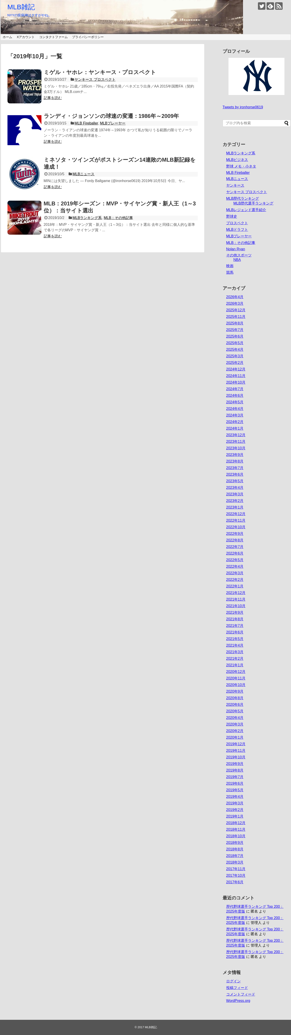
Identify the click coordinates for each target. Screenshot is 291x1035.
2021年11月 (235, 599)
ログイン (233, 981)
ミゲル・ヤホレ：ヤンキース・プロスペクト (100, 72)
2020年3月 (235, 724)
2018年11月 (235, 829)
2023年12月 (235, 435)
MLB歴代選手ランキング (253, 203)
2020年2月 (235, 731)
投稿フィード (237, 988)
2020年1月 (235, 737)
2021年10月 (235, 606)
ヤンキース (235, 185)
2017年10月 (235, 875)
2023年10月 (235, 448)
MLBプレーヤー (112, 123)
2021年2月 (235, 658)
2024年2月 (235, 422)
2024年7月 (235, 389)
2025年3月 (235, 356)
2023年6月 (235, 474)
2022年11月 (235, 520)
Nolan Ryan (235, 249)
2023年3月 (235, 494)
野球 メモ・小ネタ (241, 166)
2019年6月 (235, 783)
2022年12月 (235, 514)
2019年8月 (235, 770)
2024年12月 (235, 369)
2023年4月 (235, 487)
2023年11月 (235, 441)
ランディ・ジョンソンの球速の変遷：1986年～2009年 (111, 116)
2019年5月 (235, 790)
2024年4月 (235, 409)
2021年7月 (235, 626)
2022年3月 (235, 573)
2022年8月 (235, 540)
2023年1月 (235, 507)
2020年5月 (235, 711)
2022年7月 (235, 547)
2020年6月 (235, 704)
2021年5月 (235, 639)
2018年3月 (235, 862)
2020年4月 (235, 718)
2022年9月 (235, 534)
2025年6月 (235, 336)
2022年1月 (235, 586)
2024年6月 (235, 395)
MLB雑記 (21, 7)
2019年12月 (235, 744)
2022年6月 (235, 553)
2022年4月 (235, 566)
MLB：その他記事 (118, 218)
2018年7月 (235, 856)
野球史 (231, 216)
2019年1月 (235, 816)
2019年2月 (235, 810)
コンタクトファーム (53, 37)
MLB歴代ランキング (242, 198)
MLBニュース (83, 174)
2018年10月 (235, 836)
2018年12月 (235, 823)
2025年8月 (235, 323)
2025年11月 (235, 317)
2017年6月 (235, 882)
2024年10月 (235, 382)
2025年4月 (235, 349)
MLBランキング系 (87, 218)
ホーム (7, 37)
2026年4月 (235, 297)
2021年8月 (235, 619)
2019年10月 (235, 757)
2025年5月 (235, 343)
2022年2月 (235, 580)
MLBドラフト (237, 229)
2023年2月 (235, 501)
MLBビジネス (237, 160)
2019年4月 (235, 797)
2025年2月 (235, 363)
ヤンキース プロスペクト (95, 79)
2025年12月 (235, 310)
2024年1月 (235, 428)
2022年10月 (235, 527)
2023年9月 (235, 455)
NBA (237, 260)
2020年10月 (235, 685)
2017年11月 (235, 869)
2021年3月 (235, 652)
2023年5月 (235, 481)
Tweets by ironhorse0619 (243, 107)
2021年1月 (235, 665)
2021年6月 (235, 632)
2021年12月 (235, 593)
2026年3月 (235, 303)
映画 (229, 266)
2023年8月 (235, 461)
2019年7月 (235, 777)
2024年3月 (235, 415)
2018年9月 (235, 843)
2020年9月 (235, 691)
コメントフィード (240, 994)
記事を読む (53, 98)
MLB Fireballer (86, 123)
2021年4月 (235, 645)
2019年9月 (235, 764)
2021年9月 (235, 612)
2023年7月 (235, 468)
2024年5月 (235, 402)
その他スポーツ (239, 255)
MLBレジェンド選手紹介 (246, 210)
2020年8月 (235, 698)
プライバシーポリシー (88, 37)
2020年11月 (235, 678)
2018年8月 (235, 849)
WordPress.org (238, 1001)
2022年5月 (235, 560)
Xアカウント (26, 37)
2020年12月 (235, 672)
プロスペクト (237, 223)
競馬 (229, 272)
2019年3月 (235, 803)
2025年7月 (235, 330)
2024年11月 (235, 376)
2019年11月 (235, 751)
